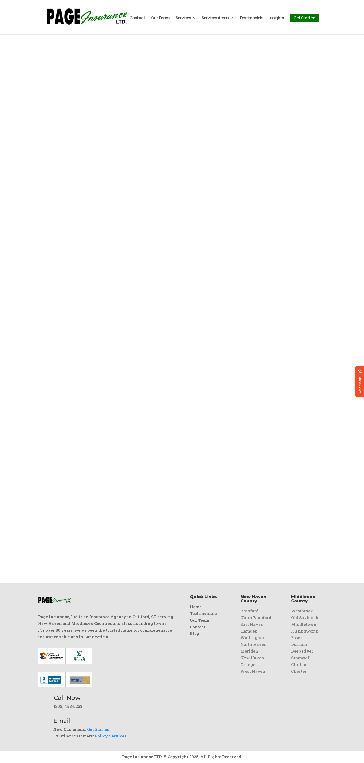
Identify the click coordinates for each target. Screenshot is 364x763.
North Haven (253, 644)
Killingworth (304, 631)
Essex (297, 637)
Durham (299, 644)
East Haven (251, 624)
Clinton (298, 664)
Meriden (249, 651)
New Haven (252, 657)
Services (183, 19)
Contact (137, 19)
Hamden (249, 631)
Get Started (304, 19)
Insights (276, 19)
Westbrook (302, 611)
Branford (249, 611)
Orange (247, 664)
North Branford (255, 617)
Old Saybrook (304, 617)
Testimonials (251, 19)
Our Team (160, 19)
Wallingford (253, 637)
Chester (299, 671)
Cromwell (301, 657)
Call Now (67, 697)
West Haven (252, 671)
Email (61, 720)
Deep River (302, 651)
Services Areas (215, 19)
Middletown (303, 624)
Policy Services (111, 736)
